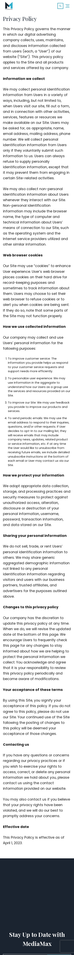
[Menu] (67, 6)
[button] (60, 6)
